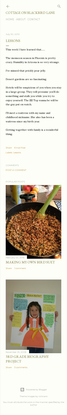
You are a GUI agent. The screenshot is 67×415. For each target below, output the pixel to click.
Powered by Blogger (33, 389)
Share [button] (9, 147)
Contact (34, 19)
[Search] (59, 5)
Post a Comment (16, 170)
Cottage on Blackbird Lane (30, 13)
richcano (43, 396)
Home (10, 19)
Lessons (17, 152)
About (21, 19)
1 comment (20, 268)
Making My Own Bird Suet (30, 262)
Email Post (20, 147)
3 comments (20, 367)
